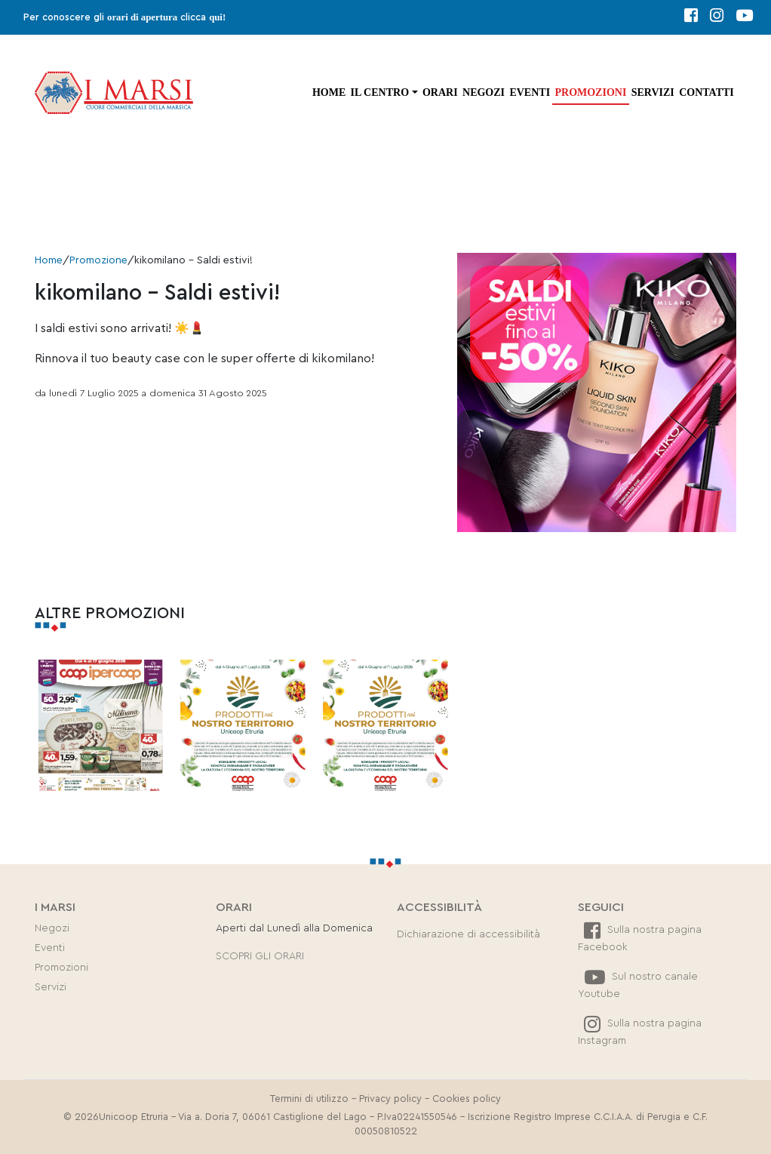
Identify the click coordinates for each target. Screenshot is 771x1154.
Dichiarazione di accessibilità (468, 934)
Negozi (483, 92)
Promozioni (590, 92)
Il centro (380, 92)
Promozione (98, 260)
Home (329, 92)
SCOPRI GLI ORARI (260, 956)
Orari (440, 92)
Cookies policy (466, 1098)
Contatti (706, 92)
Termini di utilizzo (309, 1098)
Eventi (529, 92)
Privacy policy (390, 1098)
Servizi (652, 92)
